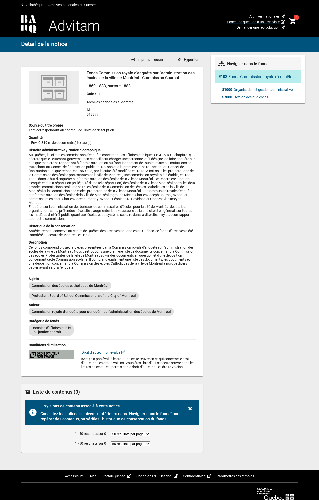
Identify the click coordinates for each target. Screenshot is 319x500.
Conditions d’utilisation (158, 476)
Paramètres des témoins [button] (235, 476)
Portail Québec (118, 476)
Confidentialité (198, 476)
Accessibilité (74, 476)
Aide (93, 476)
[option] (70, 286)
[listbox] (112, 290)
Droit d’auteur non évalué (103, 352)
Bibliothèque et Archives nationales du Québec (58, 5)
